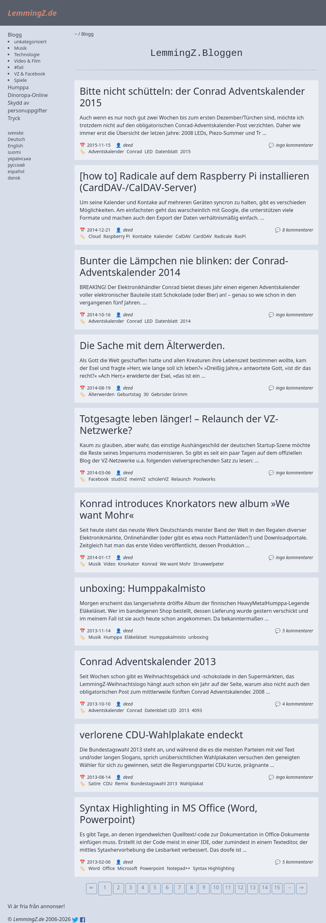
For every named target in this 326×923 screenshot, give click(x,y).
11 (228, 887)
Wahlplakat (191, 783)
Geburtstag (129, 394)
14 (265, 887)
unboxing (198, 637)
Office (108, 868)
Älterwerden (101, 394)
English (15, 146)
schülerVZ (158, 479)
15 (277, 887)
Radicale (223, 236)
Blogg (15, 34)
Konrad (149, 564)
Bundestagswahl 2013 (154, 783)
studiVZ (119, 479)
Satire (94, 783)
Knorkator (128, 564)
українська (19, 158)
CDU (107, 783)
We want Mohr (175, 564)
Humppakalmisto (167, 637)
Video (110, 564)
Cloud (94, 236)
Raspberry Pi (116, 236)
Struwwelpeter (208, 564)
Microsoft (127, 868)
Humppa (18, 87)
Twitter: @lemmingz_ (75, 919)
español (16, 171)
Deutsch (16, 139)
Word (94, 868)
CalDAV (183, 236)
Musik (20, 48)
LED (149, 151)
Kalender (163, 236)
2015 (185, 151)
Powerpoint (152, 868)
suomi (14, 152)
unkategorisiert (30, 42)
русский (16, 165)
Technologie (27, 54)
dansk (14, 178)
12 (240, 887)
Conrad (134, 151)
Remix (121, 783)
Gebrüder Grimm (169, 394)
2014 (185, 321)
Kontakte (141, 236)
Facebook (98, 479)
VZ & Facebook (29, 74)
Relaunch (181, 479)
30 (146, 394)
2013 (184, 710)
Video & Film (27, 61)
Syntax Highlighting (213, 868)
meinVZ (137, 479)
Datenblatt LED (160, 710)
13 (252, 887)
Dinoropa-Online (28, 95)
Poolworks (204, 479)
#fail (18, 67)
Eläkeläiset (136, 637)
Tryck (14, 118)
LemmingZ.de (32, 12)
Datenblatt (166, 151)
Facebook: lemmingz (82, 919)
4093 (197, 710)
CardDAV (202, 236)
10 (216, 887)
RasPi (240, 236)
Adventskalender (106, 151)
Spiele (20, 80)
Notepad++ (178, 868)
